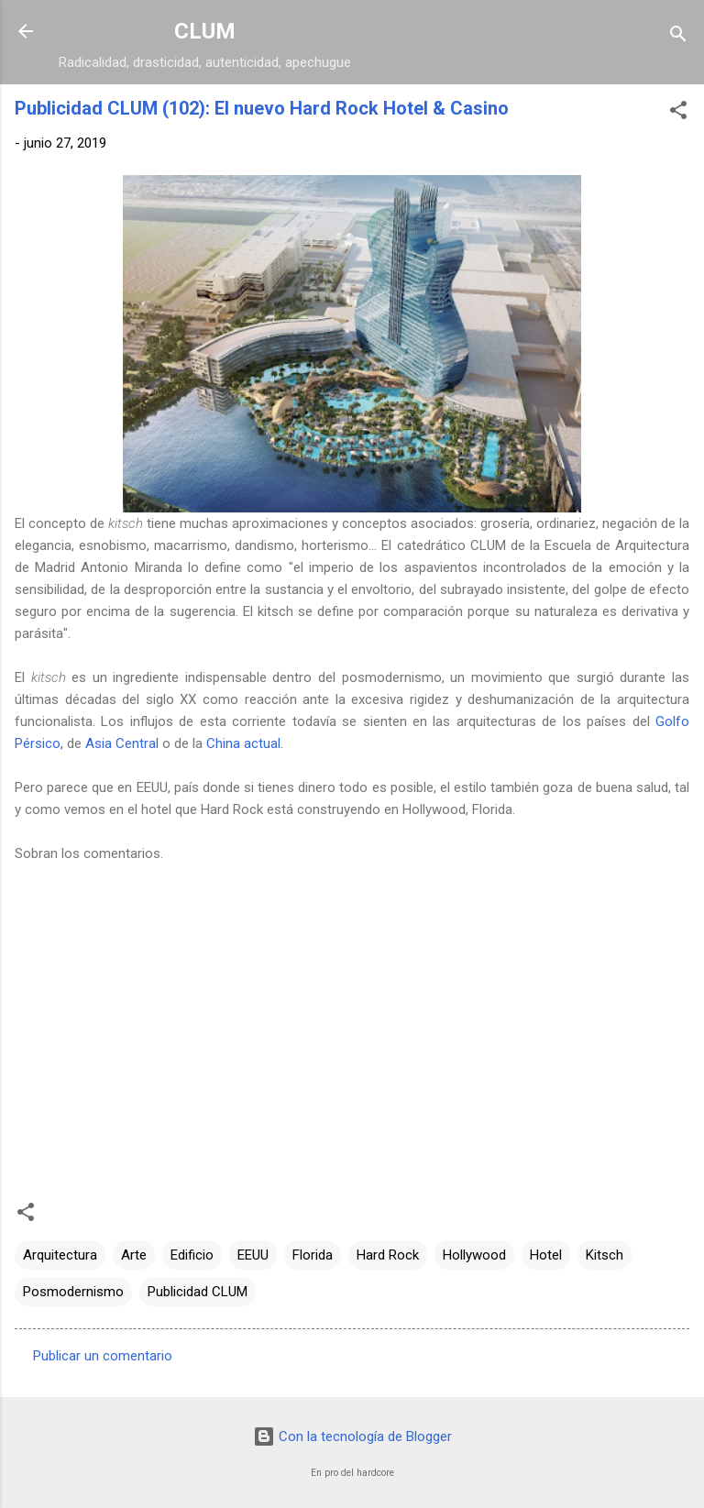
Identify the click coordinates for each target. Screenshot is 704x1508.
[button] (678, 113)
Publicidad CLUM (198, 1291)
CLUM (205, 31)
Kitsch (604, 1255)
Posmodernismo (73, 1291)
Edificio (192, 1255)
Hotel (546, 1255)
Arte (134, 1255)
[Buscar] (678, 37)
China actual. (244, 743)
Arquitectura (60, 1255)
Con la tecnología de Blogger (352, 1436)
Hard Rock (388, 1255)
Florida (312, 1255)
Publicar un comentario (102, 1356)
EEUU (253, 1255)
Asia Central (122, 743)
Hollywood (474, 1255)
